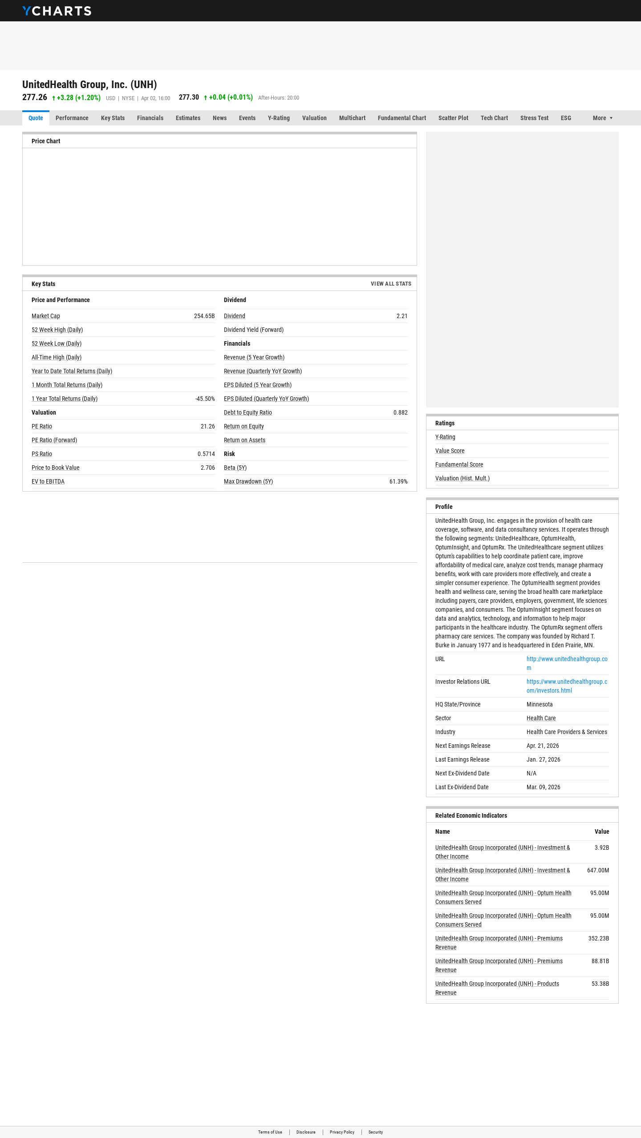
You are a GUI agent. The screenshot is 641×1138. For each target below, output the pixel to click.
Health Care (541, 718)
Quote (35, 117)
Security (376, 1132)
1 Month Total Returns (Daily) (67, 384)
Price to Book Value (56, 467)
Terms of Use (270, 1132)
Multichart (352, 117)
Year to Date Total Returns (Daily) (72, 371)
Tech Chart (494, 117)
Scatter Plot (453, 117)
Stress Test (534, 117)
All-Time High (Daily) (56, 357)
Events (247, 117)
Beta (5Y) (235, 467)
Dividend (234, 315)
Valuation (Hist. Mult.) (462, 478)
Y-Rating (279, 117)
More (599, 117)
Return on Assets (244, 440)
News (220, 117)
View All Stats (391, 283)
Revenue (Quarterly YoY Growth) (263, 371)
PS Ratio (42, 453)
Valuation (314, 117)
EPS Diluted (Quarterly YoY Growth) (266, 398)
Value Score (450, 450)
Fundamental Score (459, 464)
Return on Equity (244, 426)
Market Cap (46, 315)
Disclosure (306, 1132)
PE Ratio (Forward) (54, 440)
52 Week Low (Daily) (56, 343)
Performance (72, 117)
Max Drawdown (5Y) (248, 481)
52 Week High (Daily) (57, 329)
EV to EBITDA (48, 481)
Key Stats (113, 117)
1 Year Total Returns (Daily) (64, 398)
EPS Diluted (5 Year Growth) (258, 384)
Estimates (188, 117)
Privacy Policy (342, 1132)
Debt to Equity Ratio (248, 412)
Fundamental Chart (402, 117)
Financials (150, 117)
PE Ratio (42, 426)
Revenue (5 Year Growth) (254, 357)
